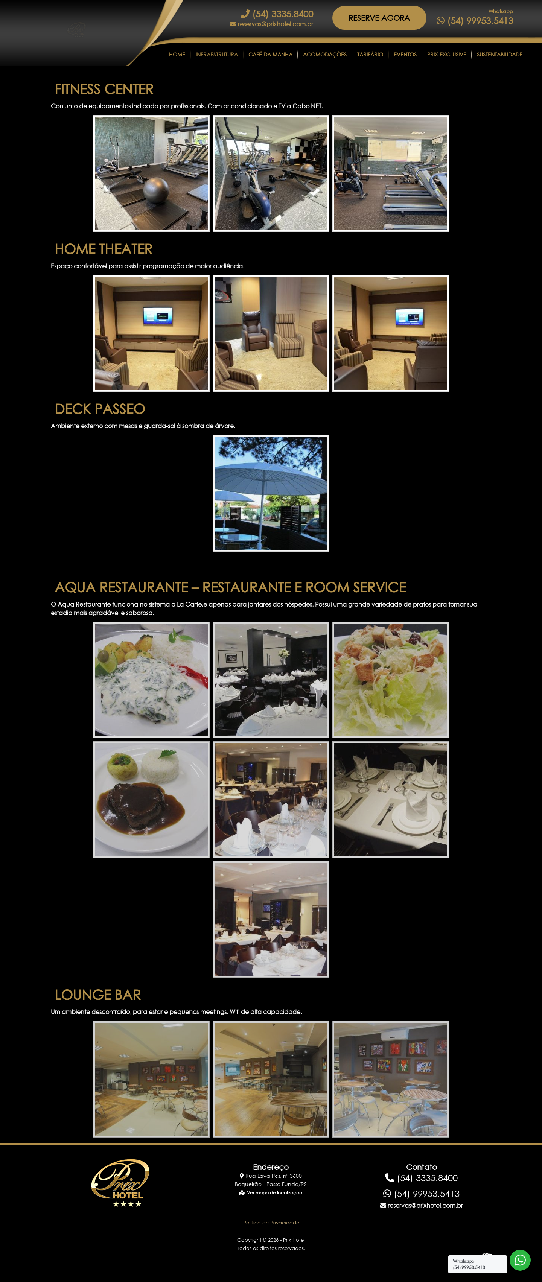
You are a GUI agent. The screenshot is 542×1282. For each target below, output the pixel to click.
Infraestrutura (217, 54)
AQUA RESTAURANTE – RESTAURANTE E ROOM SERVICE (230, 587)
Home (177, 54)
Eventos (405, 54)
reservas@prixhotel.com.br (271, 24)
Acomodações (325, 54)
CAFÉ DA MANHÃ (270, 54)
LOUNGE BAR (98, 994)
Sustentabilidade (499, 54)
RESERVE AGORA (379, 18)
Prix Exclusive (446, 54)
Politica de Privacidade (271, 1222)
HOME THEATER (103, 249)
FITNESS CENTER (104, 89)
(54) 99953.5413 (475, 21)
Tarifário (370, 54)
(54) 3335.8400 (277, 14)
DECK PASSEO (100, 409)
